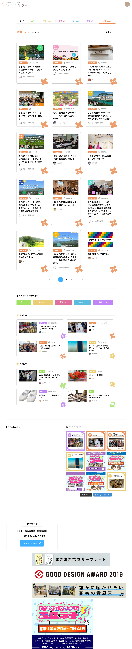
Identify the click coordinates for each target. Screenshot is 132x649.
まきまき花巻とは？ (55, 613)
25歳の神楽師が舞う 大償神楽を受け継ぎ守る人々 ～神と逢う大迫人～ (49, 378)
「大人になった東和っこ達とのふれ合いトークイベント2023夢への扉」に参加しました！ (99, 71)
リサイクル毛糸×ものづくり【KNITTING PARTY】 (48, 329)
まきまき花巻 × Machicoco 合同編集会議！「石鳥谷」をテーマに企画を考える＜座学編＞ (30, 160)
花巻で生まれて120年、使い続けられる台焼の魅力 (99, 397)
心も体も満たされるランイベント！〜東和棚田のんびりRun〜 (64, 116)
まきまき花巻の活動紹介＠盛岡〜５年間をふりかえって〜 (64, 204)
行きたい (62, 21)
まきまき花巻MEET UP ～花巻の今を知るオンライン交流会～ (30, 116)
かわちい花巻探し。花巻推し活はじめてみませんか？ (64, 68)
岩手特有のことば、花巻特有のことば (49, 397)
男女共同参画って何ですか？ (99, 255)
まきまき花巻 (14, 4)
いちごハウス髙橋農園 (96, 376)
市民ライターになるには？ (97, 616)
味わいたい (47, 21)
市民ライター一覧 (93, 610)
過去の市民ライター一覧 (96, 613)
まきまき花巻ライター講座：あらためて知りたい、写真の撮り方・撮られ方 (30, 70)
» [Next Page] (84, 280)
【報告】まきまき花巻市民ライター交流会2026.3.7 (49, 348)
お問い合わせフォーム (32, 545)
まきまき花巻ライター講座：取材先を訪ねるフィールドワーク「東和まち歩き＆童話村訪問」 (64, 259)
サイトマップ (52, 619)
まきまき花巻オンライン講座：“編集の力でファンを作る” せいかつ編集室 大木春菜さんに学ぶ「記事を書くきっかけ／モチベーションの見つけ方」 (99, 209)
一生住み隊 (92, 327)
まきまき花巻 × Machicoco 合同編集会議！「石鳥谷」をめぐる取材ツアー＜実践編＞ (99, 116)
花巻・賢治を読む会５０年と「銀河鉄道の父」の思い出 (64, 157)
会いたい (76, 21)
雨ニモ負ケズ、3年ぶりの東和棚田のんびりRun (31, 256)
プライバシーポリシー (56, 616)
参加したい (107, 21)
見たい (33, 21)
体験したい (91, 21)
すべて (22, 21)
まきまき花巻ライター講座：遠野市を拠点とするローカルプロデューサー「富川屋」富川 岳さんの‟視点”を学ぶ (30, 206)
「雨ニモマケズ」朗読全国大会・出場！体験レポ (99, 157)
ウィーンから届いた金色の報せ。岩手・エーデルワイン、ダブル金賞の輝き (99, 349)
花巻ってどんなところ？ (57, 610)
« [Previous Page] (47, 280)
